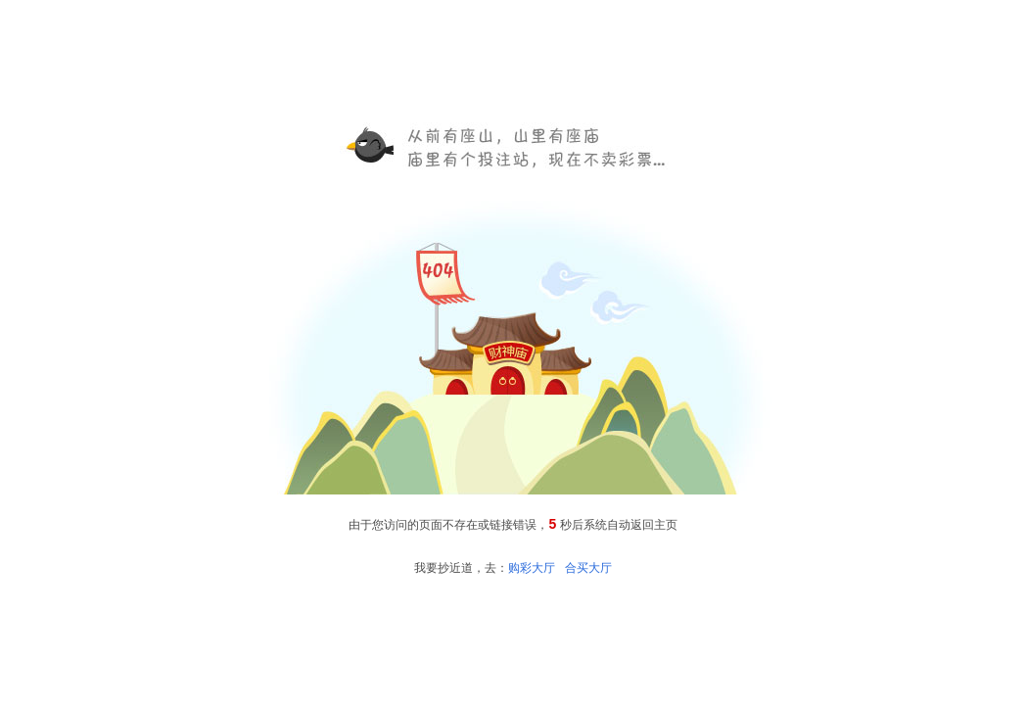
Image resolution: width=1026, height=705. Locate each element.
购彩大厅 (531, 568)
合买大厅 (588, 568)
